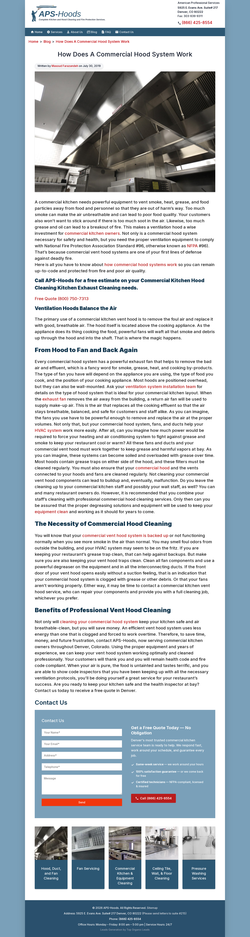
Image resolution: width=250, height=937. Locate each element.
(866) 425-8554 (197, 22)
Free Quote (46, 298)
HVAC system (48, 430)
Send (81, 802)
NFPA (192, 245)
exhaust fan (54, 399)
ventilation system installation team (161, 386)
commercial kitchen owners (92, 233)
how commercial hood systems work (140, 264)
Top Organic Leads (138, 929)
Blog (92, 32)
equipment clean (51, 511)
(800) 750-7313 (73, 298)
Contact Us (124, 32)
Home (37, 32)
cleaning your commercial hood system (99, 621)
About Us (74, 32)
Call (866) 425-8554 (153, 798)
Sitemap (152, 908)
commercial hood (152, 467)
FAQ (106, 32)
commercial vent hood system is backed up (125, 535)
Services (54, 32)
